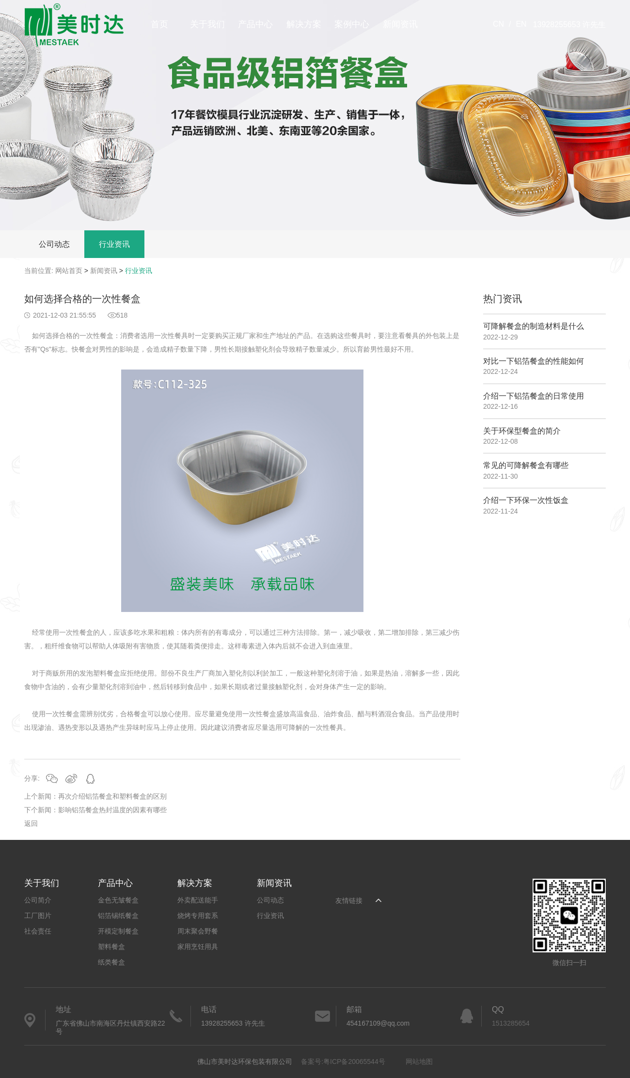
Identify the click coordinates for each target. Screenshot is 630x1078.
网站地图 (419, 1061)
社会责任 (37, 931)
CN (498, 24)
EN (521, 24)
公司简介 (37, 900)
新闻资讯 (400, 24)
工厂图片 (37, 915)
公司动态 (54, 244)
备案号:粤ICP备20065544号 (343, 1061)
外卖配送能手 (197, 900)
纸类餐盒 (111, 962)
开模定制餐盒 (118, 931)
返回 (31, 823)
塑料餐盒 (111, 946)
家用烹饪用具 (197, 946)
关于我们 (207, 24)
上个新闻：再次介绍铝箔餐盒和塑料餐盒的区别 (95, 796)
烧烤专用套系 (197, 915)
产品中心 (255, 24)
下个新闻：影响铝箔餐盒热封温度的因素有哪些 (95, 810)
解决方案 (303, 24)
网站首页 (68, 270)
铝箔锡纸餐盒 (118, 915)
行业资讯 (114, 244)
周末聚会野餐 (197, 931)
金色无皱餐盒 (118, 900)
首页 (159, 24)
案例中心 (351, 24)
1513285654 (511, 1023)
